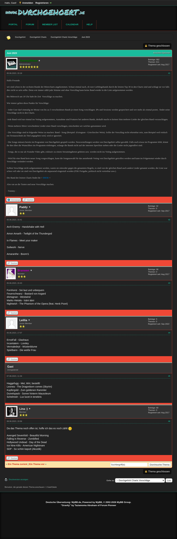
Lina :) (23, 408)
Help (90, 24)
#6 (169, 421)
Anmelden (27, 3)
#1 (169, 73)
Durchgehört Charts (38, 37)
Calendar (72, 24)
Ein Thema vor (37, 464)
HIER (46, 177)
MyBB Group (124, 502)
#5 (169, 376)
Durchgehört (20, 37)
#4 (169, 333)
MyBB (99, 502)
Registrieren (42, 3)
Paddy (23, 207)
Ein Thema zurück (17, 464)
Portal (13, 24)
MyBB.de (76, 502)
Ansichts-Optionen (161, 53)
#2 (169, 220)
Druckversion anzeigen (18, 479)
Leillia (23, 320)
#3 (169, 283)
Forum (30, 24)
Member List (50, 24)
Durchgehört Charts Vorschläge (64, 37)
